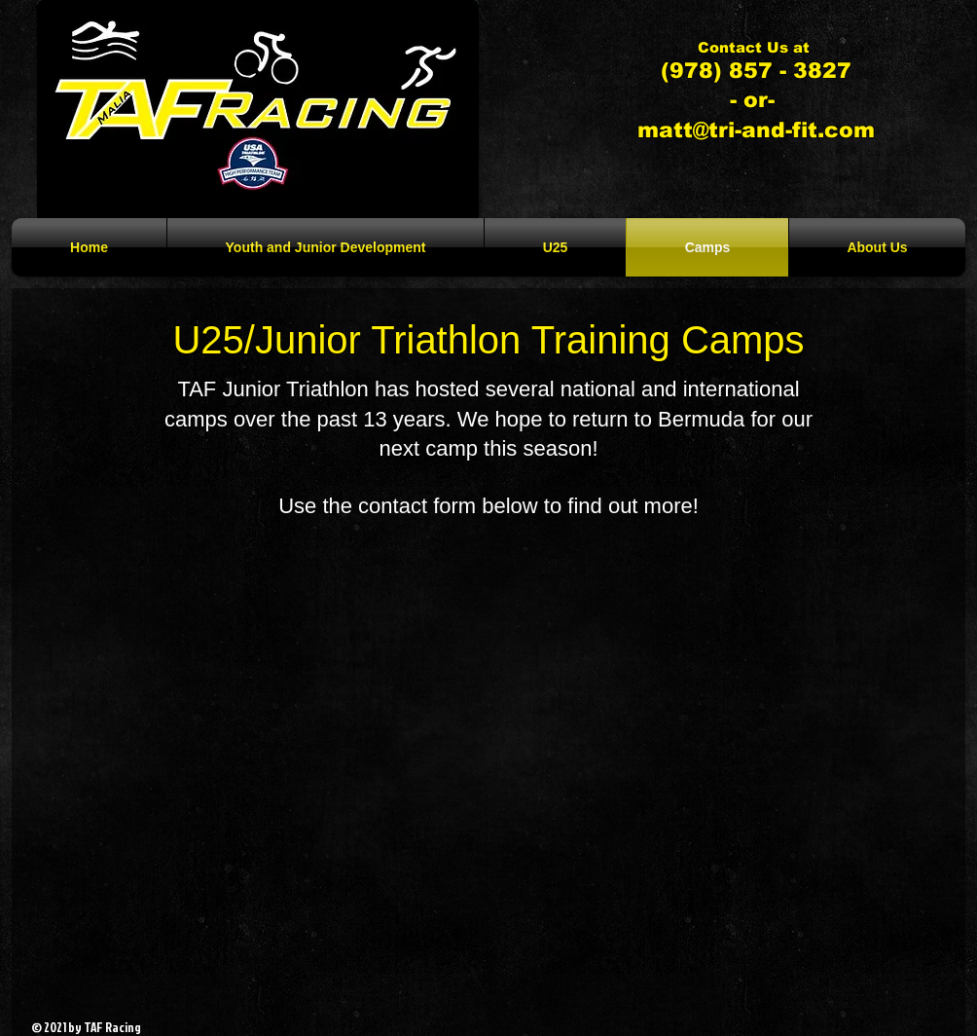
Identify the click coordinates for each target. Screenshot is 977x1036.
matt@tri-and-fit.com (756, 130)
